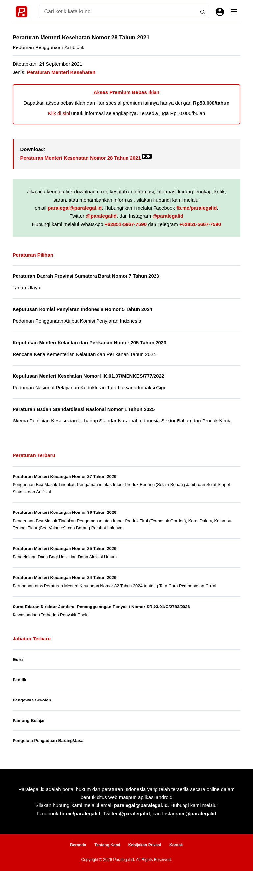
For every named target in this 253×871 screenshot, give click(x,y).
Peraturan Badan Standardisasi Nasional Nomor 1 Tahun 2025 (84, 409)
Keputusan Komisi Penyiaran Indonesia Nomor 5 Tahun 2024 (82, 309)
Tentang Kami (107, 845)
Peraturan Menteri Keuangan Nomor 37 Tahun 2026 (64, 476)
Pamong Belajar (29, 720)
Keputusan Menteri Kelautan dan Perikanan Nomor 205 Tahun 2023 (89, 342)
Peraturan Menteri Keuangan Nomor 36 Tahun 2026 (64, 512)
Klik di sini (59, 113)
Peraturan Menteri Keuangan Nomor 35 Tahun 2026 (64, 548)
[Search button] (202, 11)
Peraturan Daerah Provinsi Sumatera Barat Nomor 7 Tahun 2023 (86, 276)
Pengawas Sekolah (32, 700)
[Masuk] (220, 12)
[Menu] (234, 11)
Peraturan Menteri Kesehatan (61, 72)
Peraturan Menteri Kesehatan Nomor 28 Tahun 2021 (86, 158)
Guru (18, 659)
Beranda (78, 845)
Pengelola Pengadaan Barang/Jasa (48, 740)
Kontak (176, 845)
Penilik (19, 679)
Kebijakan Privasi (144, 845)
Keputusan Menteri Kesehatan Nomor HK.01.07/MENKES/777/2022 (88, 376)
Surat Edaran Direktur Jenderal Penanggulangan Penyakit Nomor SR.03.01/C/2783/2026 (101, 606)
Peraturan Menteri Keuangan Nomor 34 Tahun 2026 (64, 577)
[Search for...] (117, 11)
